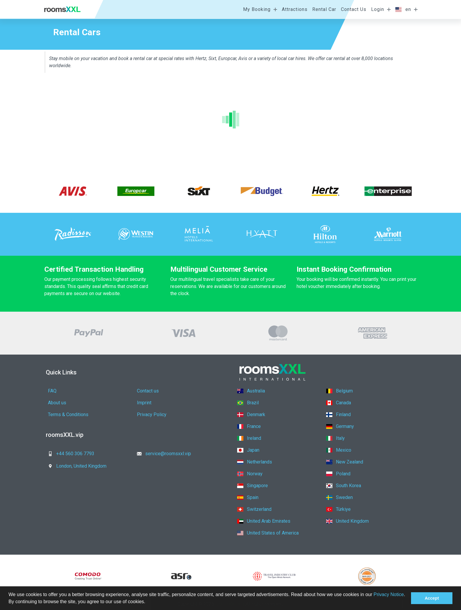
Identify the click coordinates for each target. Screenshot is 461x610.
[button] (147, 602)
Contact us (148, 391)
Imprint (144, 402)
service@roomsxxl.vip (162, 453)
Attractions (295, 9)
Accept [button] (432, 598)
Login (377, 9)
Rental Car (324, 9)
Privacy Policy (151, 414)
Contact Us (353, 9)
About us (57, 402)
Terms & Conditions (68, 414)
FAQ (52, 391)
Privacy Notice (388, 594)
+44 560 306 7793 (69, 453)
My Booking (257, 9)
